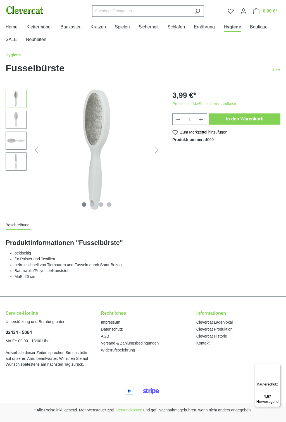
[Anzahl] (190, 119)
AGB (105, 336)
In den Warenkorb (245, 119)
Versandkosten (129, 410)
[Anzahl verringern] (178, 119)
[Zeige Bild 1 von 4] (84, 204)
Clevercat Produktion (214, 329)
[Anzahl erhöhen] (201, 119)
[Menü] (277, 367)
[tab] (18, 225)
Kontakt (202, 343)
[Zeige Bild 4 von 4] (109, 204)
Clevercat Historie (211, 336)
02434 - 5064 (19, 332)
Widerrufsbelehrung (118, 350)
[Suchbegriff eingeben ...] (141, 11)
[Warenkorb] (265, 11)
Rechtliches (113, 313)
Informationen (211, 313)
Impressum (110, 322)
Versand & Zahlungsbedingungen (130, 343)
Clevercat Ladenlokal (214, 322)
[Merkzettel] (230, 11)
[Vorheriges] (36, 150)
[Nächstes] (157, 150)
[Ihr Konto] (243, 11)
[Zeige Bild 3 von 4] (101, 204)
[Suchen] (197, 11)
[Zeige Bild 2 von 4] (92, 204)
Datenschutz (112, 329)
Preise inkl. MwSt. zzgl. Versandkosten (205, 103)
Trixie (275, 69)
